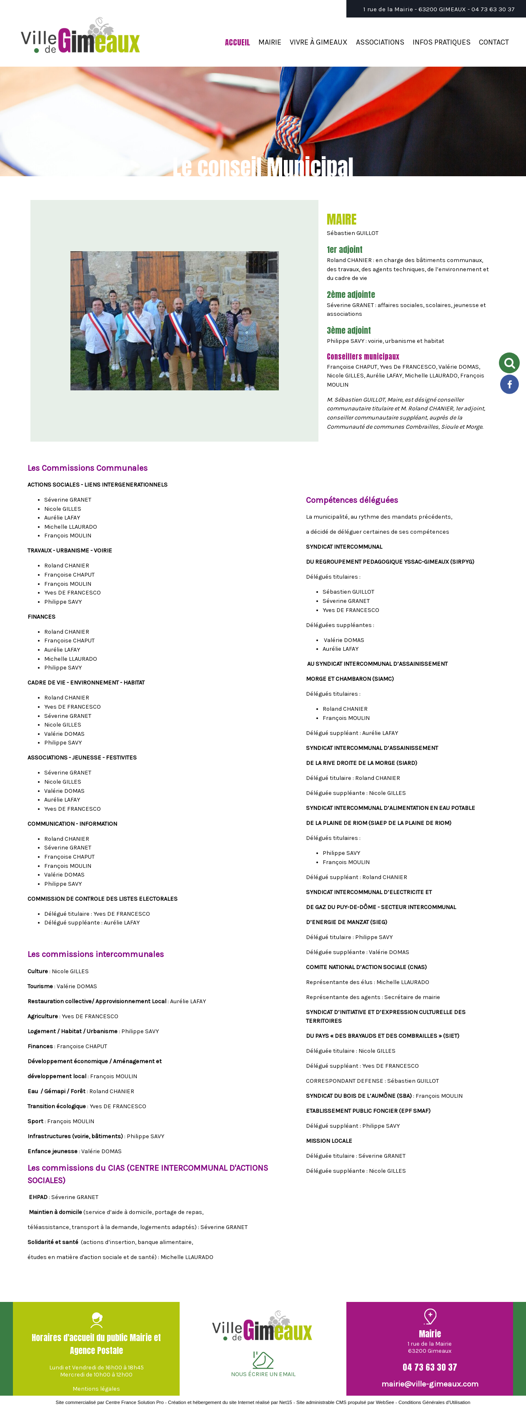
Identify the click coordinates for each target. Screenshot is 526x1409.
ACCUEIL (237, 42)
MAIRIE (269, 42)
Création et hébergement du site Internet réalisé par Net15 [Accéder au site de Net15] (230, 1402)
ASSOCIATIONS (380, 42)
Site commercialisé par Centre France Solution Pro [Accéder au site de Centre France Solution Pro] (110, 1402)
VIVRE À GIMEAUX (319, 42)
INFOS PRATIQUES (442, 42)
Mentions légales (96, 1388)
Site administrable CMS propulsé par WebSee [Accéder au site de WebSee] (345, 1402)
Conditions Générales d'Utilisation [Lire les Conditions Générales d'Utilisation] (434, 1402)
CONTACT (494, 42)
